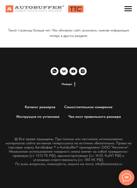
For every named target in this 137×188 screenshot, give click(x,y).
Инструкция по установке (37, 116)
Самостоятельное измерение (88, 107)
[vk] (64, 71)
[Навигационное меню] (128, 8)
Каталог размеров (40, 107)
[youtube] (73, 71)
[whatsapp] (54, 71)
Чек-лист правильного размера (94, 116)
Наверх (68, 84)
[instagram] (83, 71)
